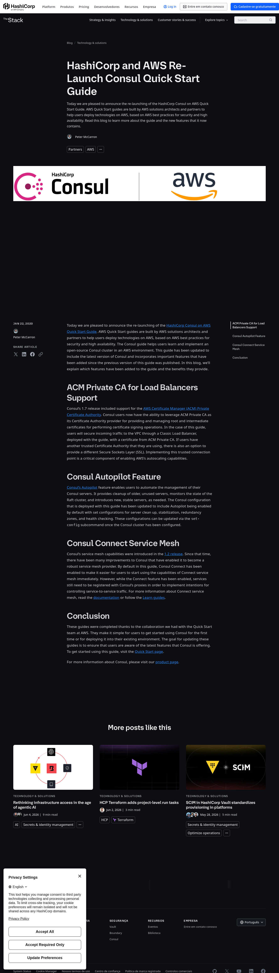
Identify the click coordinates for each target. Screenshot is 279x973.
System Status (22, 971)
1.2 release (173, 553)
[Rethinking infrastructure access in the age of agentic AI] (53, 781)
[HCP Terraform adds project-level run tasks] (139, 778)
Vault (113, 927)
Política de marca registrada (142, 971)
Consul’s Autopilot (82, 487)
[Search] (271, 20)
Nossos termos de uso (76, 971)
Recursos (131, 7)
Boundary (116, 933)
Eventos (153, 927)
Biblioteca (154, 933)
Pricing (84, 7)
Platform (48, 7)
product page (166, 661)
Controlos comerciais (178, 971)
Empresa (149, 7)
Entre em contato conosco (200, 927)
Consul (114, 939)
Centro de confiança (107, 971)
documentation (106, 597)
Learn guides (154, 597)
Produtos (67, 7)
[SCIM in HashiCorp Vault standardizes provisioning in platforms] (226, 781)
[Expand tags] (100, 149)
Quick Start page (149, 651)
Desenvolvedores (107, 7)
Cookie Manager (46, 971)
